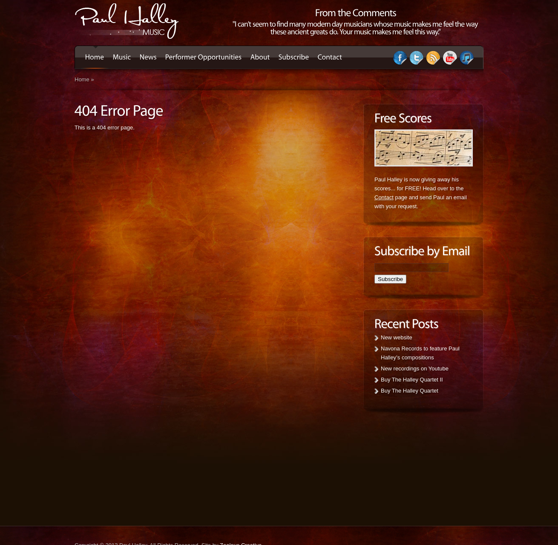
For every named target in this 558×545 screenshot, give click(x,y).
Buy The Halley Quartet (409, 390)
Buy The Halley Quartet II (412, 379)
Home (82, 79)
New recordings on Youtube (415, 368)
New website (396, 337)
